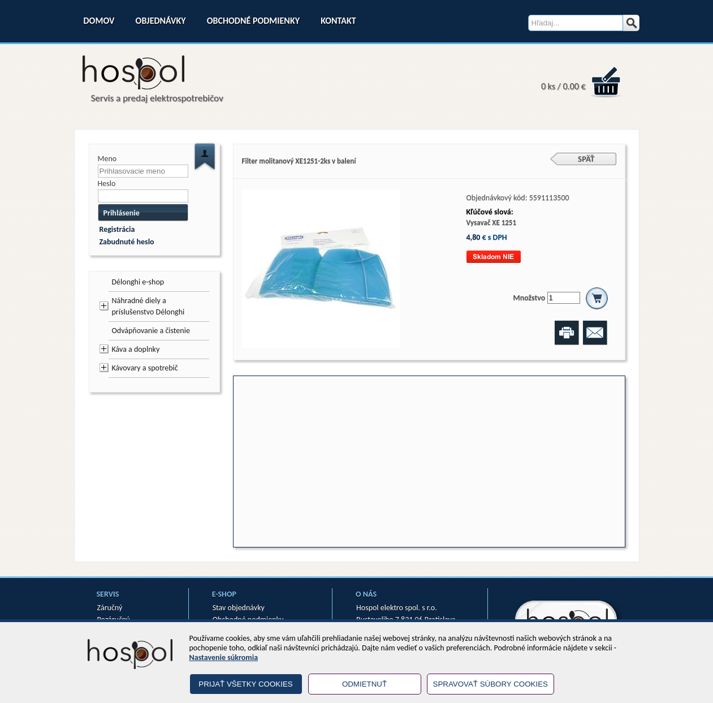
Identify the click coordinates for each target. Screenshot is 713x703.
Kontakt (338, 20)
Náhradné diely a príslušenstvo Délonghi (148, 306)
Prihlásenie (121, 213)
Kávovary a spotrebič (145, 368)
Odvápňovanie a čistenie (151, 330)
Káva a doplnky (136, 349)
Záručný (110, 608)
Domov (99, 20)
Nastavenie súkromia (223, 657)
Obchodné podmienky (253, 20)
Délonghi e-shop (138, 282)
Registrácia (117, 229)
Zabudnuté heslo (127, 242)
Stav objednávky (239, 608)
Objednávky (161, 20)
